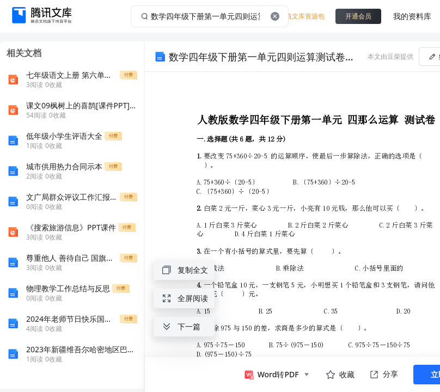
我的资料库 (412, 16)
